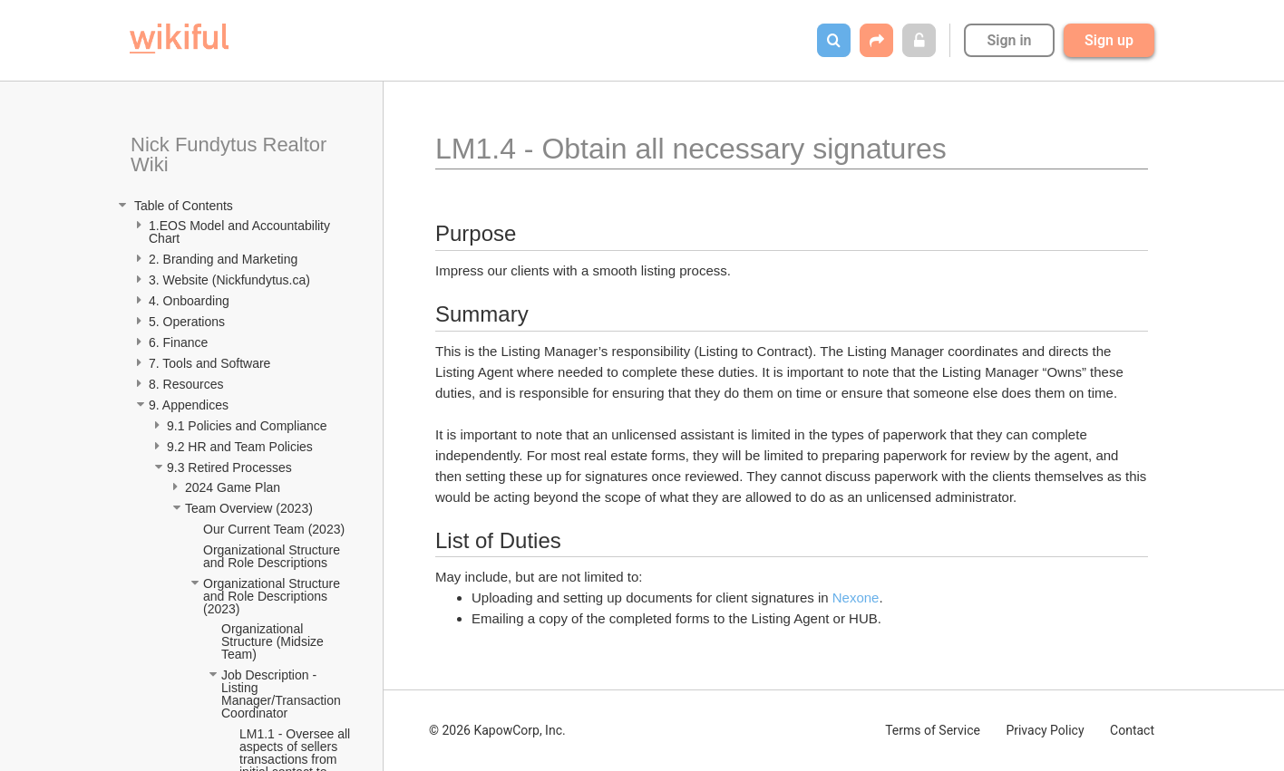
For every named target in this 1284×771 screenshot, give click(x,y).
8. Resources (186, 384)
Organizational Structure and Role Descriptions (273, 556)
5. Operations (187, 321)
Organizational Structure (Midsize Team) (273, 641)
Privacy (1045, 730)
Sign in (1009, 40)
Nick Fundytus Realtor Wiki (232, 154)
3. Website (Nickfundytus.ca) (229, 280)
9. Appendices (190, 405)
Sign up (1109, 40)
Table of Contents (182, 205)
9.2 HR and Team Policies (241, 446)
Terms (932, 730)
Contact (1132, 730)
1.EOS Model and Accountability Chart (241, 232)
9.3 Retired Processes (231, 467)
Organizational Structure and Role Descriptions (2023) (273, 596)
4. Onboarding (191, 301)
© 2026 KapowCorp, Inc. (497, 730)
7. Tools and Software (209, 363)
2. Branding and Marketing (223, 259)
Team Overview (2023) (249, 508)
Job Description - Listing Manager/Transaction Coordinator (283, 694)
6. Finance (178, 342)
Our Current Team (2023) (274, 529)
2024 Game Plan (234, 487)
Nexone (856, 597)
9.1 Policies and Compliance (249, 426)
